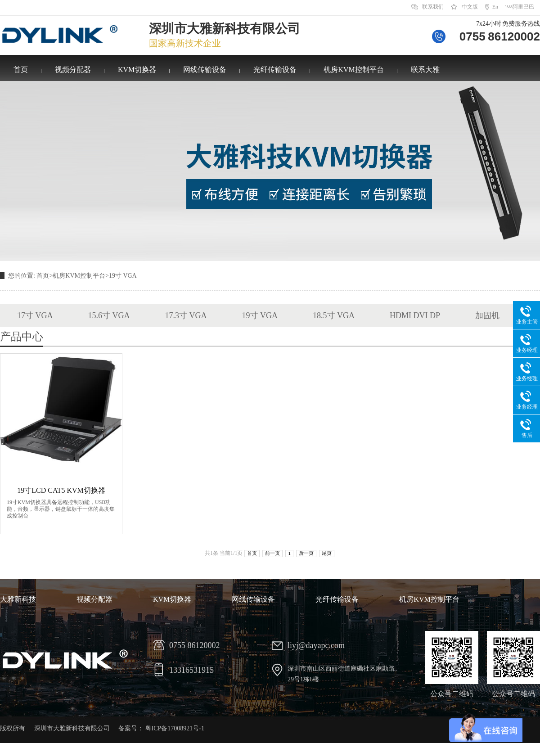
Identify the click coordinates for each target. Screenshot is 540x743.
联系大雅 (425, 69)
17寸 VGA (35, 315)
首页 (21, 69)
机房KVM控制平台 (353, 69)
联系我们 (433, 7)
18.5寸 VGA (334, 315)
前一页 (272, 553)
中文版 (470, 7)
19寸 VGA (123, 275)
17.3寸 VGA (186, 315)
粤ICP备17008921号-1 (174, 728)
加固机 (487, 315)
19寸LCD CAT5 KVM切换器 (61, 490)
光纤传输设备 (275, 69)
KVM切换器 (137, 69)
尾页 (327, 553)
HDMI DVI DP (415, 315)
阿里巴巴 (523, 7)
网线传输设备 (204, 69)
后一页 (306, 553)
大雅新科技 (18, 599)
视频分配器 (73, 69)
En (495, 7)
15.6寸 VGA (109, 315)
